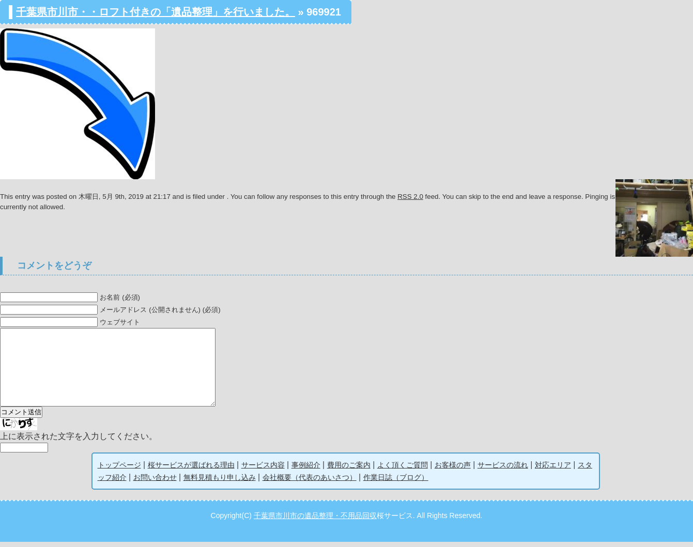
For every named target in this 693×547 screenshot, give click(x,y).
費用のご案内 (349, 470)
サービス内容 (263, 470)
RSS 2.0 (410, 196)
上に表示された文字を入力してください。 (78, 441)
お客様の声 (453, 470)
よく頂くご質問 (402, 470)
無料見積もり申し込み (219, 482)
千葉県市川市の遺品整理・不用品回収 (315, 521)
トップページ (119, 470)
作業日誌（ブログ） (395, 482)
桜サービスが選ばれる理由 (191, 470)
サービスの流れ (503, 470)
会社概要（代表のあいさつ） (310, 482)
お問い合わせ (155, 482)
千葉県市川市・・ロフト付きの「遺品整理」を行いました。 (155, 12)
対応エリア (553, 470)
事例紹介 (305, 470)
